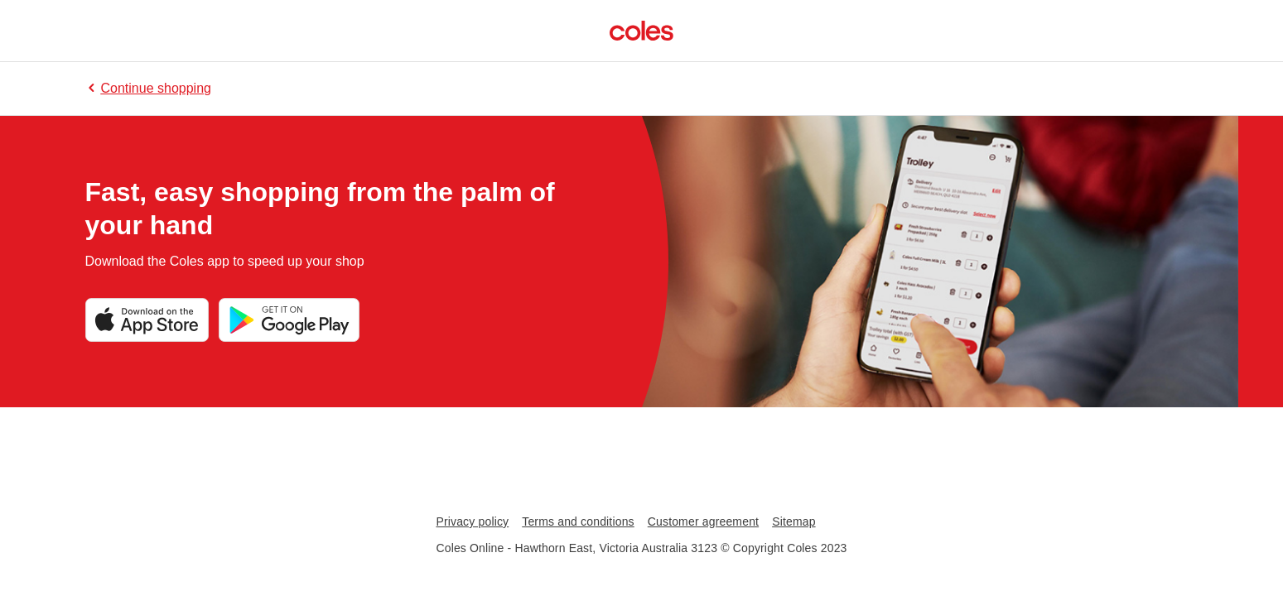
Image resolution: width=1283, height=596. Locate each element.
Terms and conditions (578, 521)
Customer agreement (703, 521)
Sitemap (793, 521)
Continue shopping (148, 88)
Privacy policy (472, 521)
